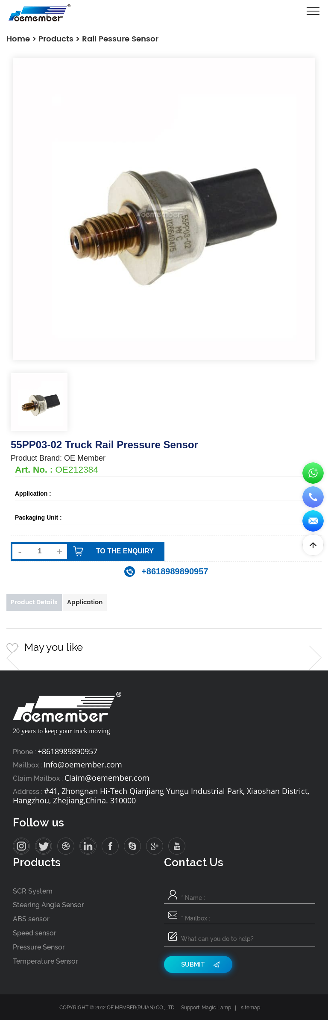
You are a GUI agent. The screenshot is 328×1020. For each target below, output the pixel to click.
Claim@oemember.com (106, 778)
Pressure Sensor (39, 947)
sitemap (250, 1008)
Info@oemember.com (83, 764)
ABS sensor (31, 919)
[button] (12, 658)
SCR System (33, 891)
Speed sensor (34, 933)
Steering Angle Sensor (48, 905)
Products (55, 39)
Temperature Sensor (45, 961)
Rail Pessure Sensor (120, 39)
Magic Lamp (216, 1008)
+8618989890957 (67, 751)
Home (18, 39)
